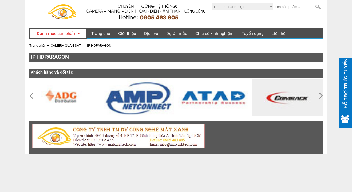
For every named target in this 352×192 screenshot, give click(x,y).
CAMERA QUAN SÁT (66, 45)
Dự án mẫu (176, 33)
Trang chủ (100, 33)
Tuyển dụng (253, 33)
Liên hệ (278, 33)
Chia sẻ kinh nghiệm (214, 33)
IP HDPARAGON (99, 45)
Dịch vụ (151, 33)
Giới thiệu (127, 33)
